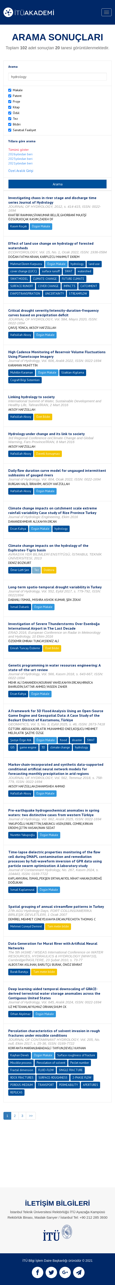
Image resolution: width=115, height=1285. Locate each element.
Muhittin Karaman (21, 372)
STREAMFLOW (78, 294)
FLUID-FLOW (46, 1070)
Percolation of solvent (51, 1063)
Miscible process (21, 1063)
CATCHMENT (88, 286)
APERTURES (90, 1085)
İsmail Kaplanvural (22, 890)
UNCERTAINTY (54, 294)
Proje (16, 101)
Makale (18, 90)
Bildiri (17, 124)
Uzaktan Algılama (72, 372)
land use (94, 264)
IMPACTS (69, 286)
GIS (12, 747)
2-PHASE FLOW (81, 1078)
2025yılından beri (20, 159)
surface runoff (51, 271)
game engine (28, 747)
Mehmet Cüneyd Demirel (26, 926)
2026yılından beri (20, 154)
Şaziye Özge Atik (20, 740)
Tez (15, 119)
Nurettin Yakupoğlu (22, 835)
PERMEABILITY (68, 1085)
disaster (77, 740)
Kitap (16, 107)
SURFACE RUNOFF (21, 286)
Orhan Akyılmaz (20, 1014)
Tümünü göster (18, 150)
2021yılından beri (20, 163)
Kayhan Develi (19, 1055)
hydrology (77, 264)
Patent (17, 96)
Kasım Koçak (18, 226)
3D (43, 747)
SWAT (69, 271)
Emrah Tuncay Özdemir (25, 648)
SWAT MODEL (19, 279)
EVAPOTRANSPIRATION (25, 294)
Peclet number (79, 1063)
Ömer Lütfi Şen (19, 570)
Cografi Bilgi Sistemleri (25, 380)
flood (63, 740)
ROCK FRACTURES (21, 1078)
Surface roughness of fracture (76, 1055)
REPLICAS (16, 1092)
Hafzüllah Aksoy (20, 335)
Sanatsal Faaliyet (24, 130)
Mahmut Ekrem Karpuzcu (26, 264)
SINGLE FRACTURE (71, 1070)
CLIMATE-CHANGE (45, 279)
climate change (60, 747)
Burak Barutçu (19, 972)
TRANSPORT (46, 1085)
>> (31, 1116)
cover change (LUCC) (23, 271)
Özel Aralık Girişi (20, 170)
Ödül (16, 113)
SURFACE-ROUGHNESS (52, 1078)
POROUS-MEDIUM (21, 1085)
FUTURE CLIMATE (73, 279)
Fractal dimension (21, 1070)
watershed (84, 271)
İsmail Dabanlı (19, 607)
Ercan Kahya (18, 529)
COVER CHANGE (48, 286)
